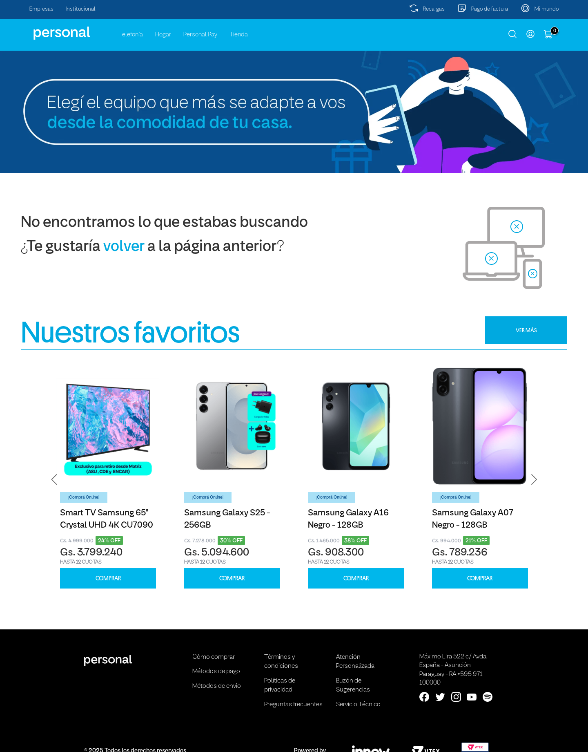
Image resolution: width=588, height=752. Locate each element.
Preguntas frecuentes (293, 704)
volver (124, 247)
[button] (54, 479)
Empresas (41, 9)
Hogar (163, 35)
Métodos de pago (216, 671)
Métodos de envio (216, 686)
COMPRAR (108, 578)
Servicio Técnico (358, 704)
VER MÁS (526, 330)
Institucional (81, 9)
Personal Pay (200, 35)
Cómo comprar (213, 657)
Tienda (238, 35)
